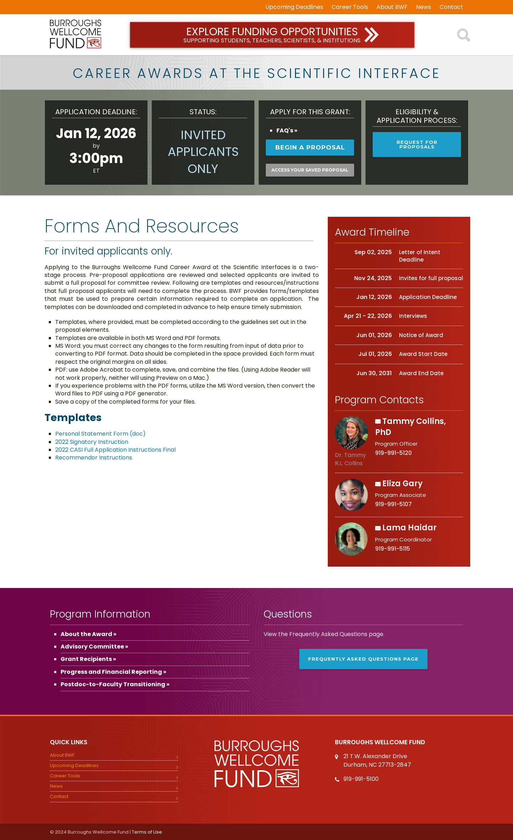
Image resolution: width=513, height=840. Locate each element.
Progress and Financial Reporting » (113, 672)
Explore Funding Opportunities (272, 34)
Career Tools (350, 7)
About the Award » (88, 634)
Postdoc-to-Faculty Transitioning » (115, 684)
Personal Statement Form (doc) (100, 434)
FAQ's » (286, 130)
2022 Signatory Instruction (91, 442)
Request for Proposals (417, 144)
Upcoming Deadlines (294, 7)
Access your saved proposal (309, 170)
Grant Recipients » (88, 659)
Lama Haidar (409, 527)
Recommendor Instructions (93, 457)
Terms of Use (147, 832)
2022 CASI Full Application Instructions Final (115, 450)
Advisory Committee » (94, 646)
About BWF (392, 7)
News (423, 7)
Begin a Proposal (310, 147)
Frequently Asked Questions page (363, 659)
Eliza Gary (402, 483)
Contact (451, 7)
